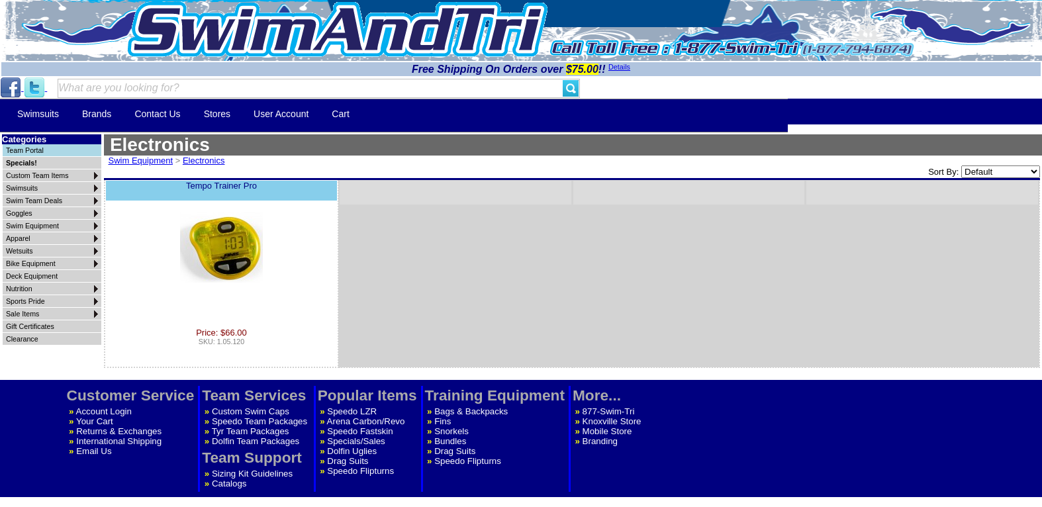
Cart (340, 114)
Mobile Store (607, 431)
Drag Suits (347, 461)
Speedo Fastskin (360, 431)
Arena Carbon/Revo (366, 421)
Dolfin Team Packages (255, 441)
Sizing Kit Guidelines (252, 474)
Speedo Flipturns (360, 471)
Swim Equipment (141, 160)
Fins (442, 421)
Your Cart (94, 421)
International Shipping (119, 441)
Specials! (21, 163)
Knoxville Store (612, 421)
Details (619, 67)
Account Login (104, 411)
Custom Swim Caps (250, 411)
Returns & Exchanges (119, 431)
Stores (217, 114)
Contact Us (157, 114)
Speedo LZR (352, 411)
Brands (96, 114)
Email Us (93, 451)
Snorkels (451, 431)
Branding (600, 441)
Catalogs (229, 483)
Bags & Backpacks (471, 411)
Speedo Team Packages (259, 421)
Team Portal (25, 150)
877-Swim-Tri (609, 411)
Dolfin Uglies (352, 451)
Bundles (450, 441)
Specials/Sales (356, 441)
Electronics (204, 160)
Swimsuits (38, 114)
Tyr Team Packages (250, 431)
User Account (281, 114)
